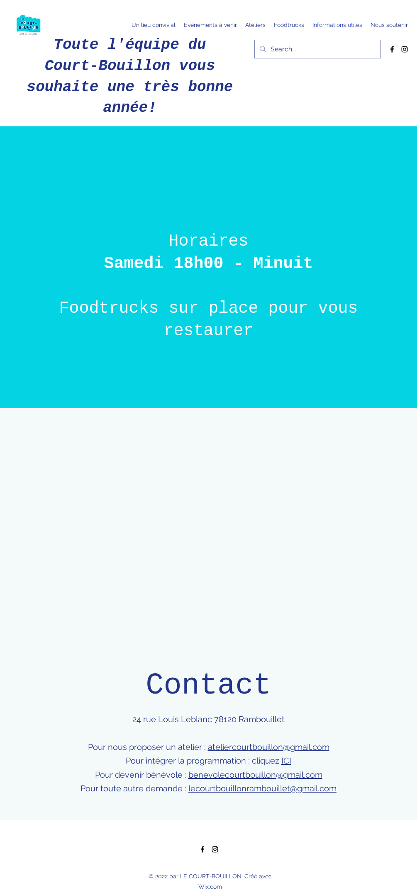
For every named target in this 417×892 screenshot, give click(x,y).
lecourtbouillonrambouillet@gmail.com (262, 788)
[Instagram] (404, 49)
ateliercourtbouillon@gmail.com (268, 747)
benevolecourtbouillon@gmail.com (255, 775)
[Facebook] (392, 49)
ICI (286, 761)
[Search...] (317, 49)
